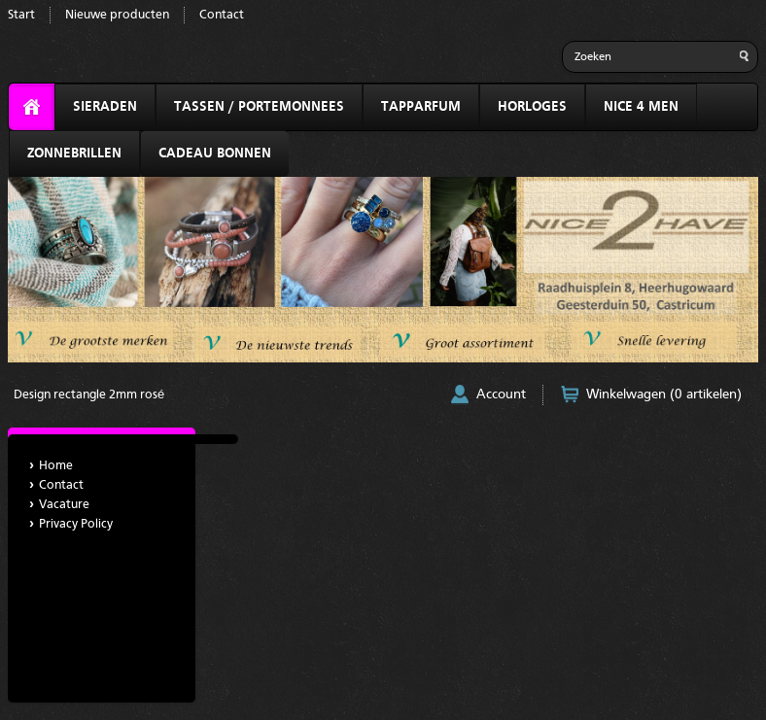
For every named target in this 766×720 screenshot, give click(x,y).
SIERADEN (105, 107)
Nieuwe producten (117, 15)
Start (21, 15)
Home (56, 466)
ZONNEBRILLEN (74, 153)
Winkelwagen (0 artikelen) (664, 394)
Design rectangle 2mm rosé (89, 395)
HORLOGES (532, 107)
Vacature (64, 504)
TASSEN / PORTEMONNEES (259, 107)
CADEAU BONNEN (214, 153)
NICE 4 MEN (641, 107)
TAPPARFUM (421, 107)
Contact (221, 15)
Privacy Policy (76, 524)
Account (501, 394)
